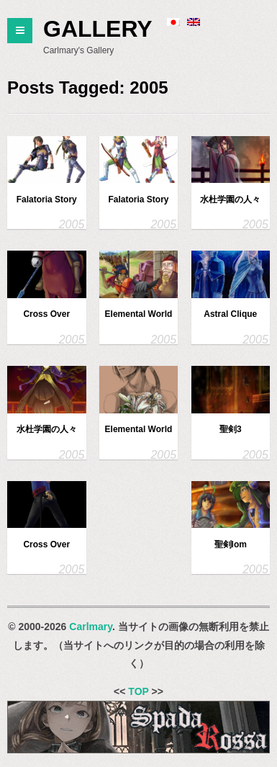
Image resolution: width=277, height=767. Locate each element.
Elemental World (139, 314)
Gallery (98, 29)
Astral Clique (230, 314)
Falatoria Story (47, 199)
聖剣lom (230, 544)
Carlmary (90, 626)
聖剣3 (230, 429)
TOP (138, 691)
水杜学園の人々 (230, 199)
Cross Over (46, 314)
